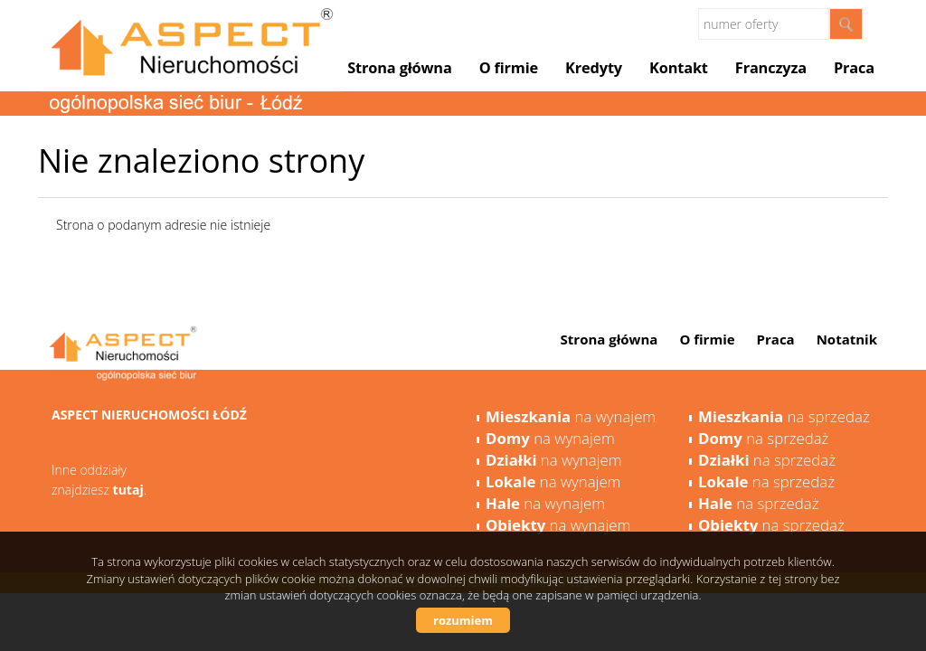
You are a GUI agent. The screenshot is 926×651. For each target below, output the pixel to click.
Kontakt (678, 68)
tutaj (128, 489)
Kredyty (593, 68)
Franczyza (771, 68)
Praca (854, 68)
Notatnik (847, 339)
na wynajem (571, 416)
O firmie (508, 68)
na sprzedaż (784, 416)
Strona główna (399, 68)
